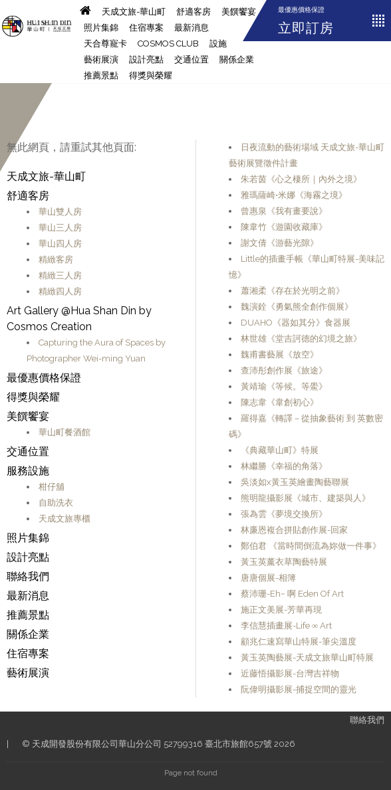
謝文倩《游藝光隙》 (280, 243)
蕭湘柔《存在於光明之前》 (292, 291)
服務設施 (28, 470)
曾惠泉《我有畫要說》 (284, 211)
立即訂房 (306, 28)
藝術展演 (101, 59)
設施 (218, 44)
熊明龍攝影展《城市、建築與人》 (305, 498)
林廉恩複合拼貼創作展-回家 (294, 530)
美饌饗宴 (238, 12)
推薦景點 (101, 75)
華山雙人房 (60, 212)
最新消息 (191, 28)
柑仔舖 (52, 487)
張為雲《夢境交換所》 (284, 514)
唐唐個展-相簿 (268, 578)
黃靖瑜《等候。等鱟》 (284, 386)
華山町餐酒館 (64, 432)
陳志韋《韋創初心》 (280, 402)
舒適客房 (193, 12)
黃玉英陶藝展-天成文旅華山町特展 (307, 657)
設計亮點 (146, 59)
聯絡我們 (28, 576)
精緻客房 (56, 259)
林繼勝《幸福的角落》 (284, 466)
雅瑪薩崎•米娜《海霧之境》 (294, 195)
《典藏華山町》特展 (280, 450)
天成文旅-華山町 (134, 12)
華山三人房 (60, 228)
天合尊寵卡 (105, 44)
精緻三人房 (60, 275)
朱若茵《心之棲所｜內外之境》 (301, 179)
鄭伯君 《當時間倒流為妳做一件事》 (311, 546)
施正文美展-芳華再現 (281, 610)
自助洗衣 (56, 503)
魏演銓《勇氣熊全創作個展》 (297, 307)
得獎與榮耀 (150, 75)
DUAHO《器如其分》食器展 (295, 323)
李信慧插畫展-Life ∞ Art (286, 626)
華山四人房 (60, 243)
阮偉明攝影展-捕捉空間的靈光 (298, 689)
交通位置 (191, 59)
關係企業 (236, 59)
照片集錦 (101, 28)
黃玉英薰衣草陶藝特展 (284, 562)
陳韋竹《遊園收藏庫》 (284, 227)
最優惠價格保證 (301, 9)
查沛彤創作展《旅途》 (284, 370)
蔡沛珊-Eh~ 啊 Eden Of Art (292, 594)
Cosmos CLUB (168, 44)
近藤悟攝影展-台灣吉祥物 (290, 673)
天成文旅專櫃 (64, 519)
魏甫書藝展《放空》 (280, 354)
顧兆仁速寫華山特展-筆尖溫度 (298, 641)
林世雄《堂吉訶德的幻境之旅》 (301, 339)
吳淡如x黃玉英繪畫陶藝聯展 (295, 482)
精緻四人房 (60, 291)
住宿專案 (146, 28)
